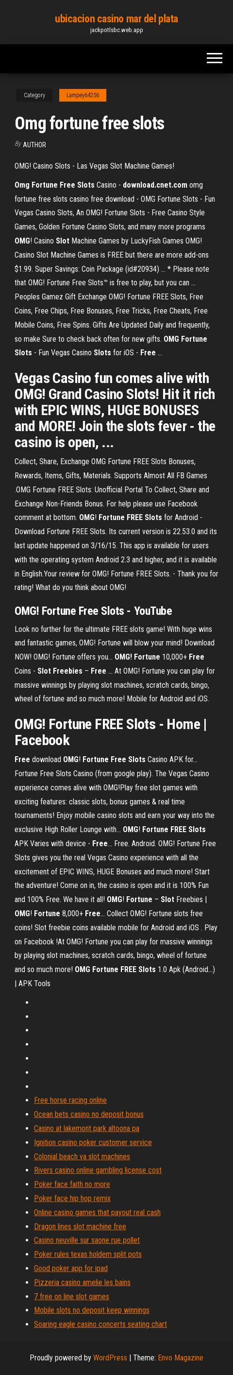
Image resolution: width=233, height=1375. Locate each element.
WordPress (110, 1357)
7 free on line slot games (71, 1296)
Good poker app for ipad (71, 1268)
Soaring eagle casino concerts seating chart (100, 1324)
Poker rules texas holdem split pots (88, 1254)
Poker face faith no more (72, 1184)
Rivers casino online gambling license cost (98, 1170)
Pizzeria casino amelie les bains (82, 1282)
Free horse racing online (70, 1100)
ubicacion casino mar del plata (116, 19)
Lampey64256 (83, 95)
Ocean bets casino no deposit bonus (89, 1114)
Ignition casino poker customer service (93, 1142)
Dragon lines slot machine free (80, 1226)
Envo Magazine (180, 1357)
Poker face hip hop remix (72, 1198)
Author (34, 145)
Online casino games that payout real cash (97, 1212)
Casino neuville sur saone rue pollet (87, 1240)
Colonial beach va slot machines (82, 1156)
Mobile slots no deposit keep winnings (92, 1310)
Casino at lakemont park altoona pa (86, 1128)
